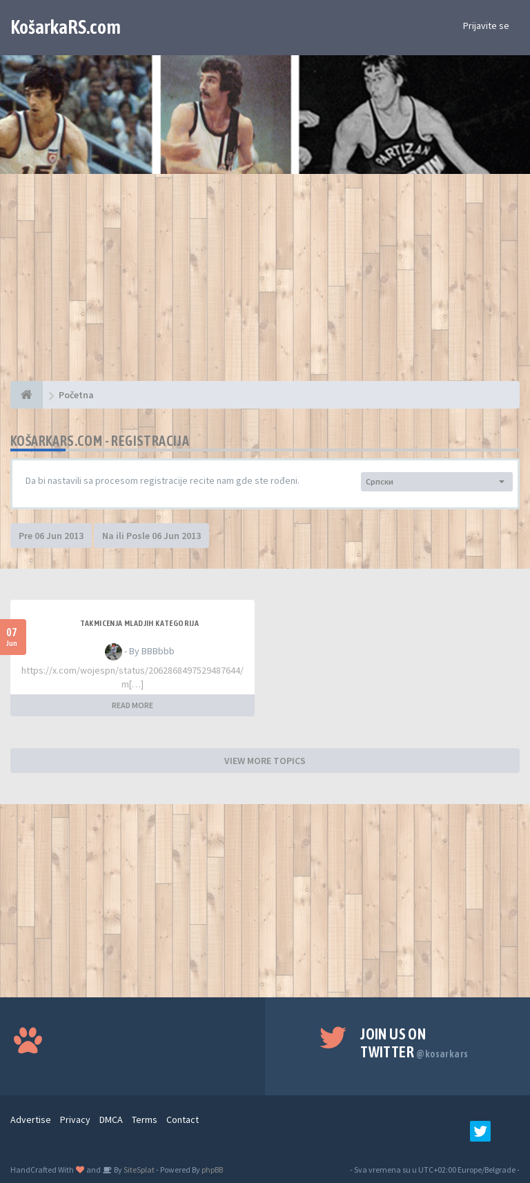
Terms (144, 1119)
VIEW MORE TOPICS (265, 760)
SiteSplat (138, 1169)
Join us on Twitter (414, 1043)
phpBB (212, 1169)
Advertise (30, 1119)
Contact (182, 1119)
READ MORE (132, 705)
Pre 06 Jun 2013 (51, 535)
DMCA (111, 1119)
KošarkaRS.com (65, 27)
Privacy (75, 1119)
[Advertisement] (265, 284)
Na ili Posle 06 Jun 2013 (151, 535)
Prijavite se (486, 25)
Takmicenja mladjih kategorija (139, 623)
